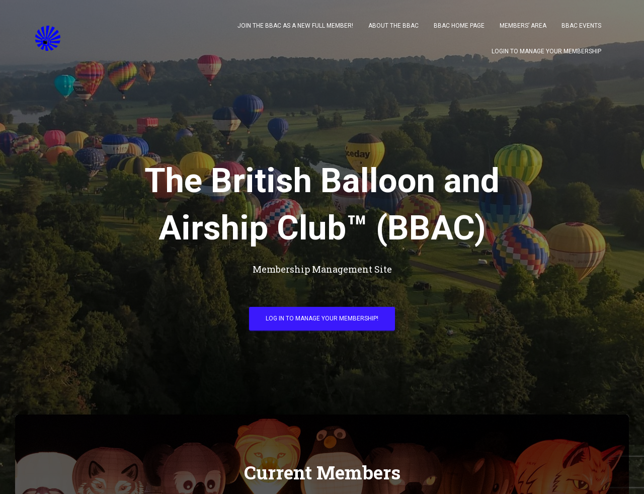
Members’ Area (523, 25)
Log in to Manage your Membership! (322, 318)
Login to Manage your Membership (546, 51)
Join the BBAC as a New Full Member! (295, 25)
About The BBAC (393, 25)
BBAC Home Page (459, 25)
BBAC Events (581, 25)
